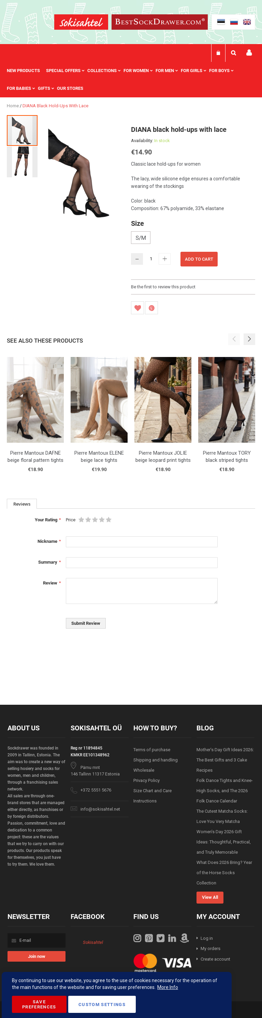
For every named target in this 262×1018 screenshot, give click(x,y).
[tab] (22, 504)
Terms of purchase (151, 749)
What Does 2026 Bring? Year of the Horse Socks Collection (224, 872)
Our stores (70, 88)
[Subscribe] (37, 956)
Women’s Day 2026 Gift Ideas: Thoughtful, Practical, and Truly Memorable (223, 842)
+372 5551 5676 (96, 790)
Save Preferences (39, 1004)
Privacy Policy (146, 780)
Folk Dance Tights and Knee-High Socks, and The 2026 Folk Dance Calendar (224, 790)
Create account (215, 959)
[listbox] (193, 238)
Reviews (21, 504)
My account (249, 52)
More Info (167, 987)
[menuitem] (26, 71)
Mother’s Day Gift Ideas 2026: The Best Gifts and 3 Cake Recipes (225, 760)
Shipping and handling (155, 759)
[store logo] (81, 23)
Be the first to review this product (163, 286)
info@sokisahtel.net (100, 809)
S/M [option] (140, 237)
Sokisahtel (93, 942)
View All (210, 897)
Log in (207, 938)
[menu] (131, 79)
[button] (22, 161)
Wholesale (143, 770)
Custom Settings (102, 1004)
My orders (210, 948)
